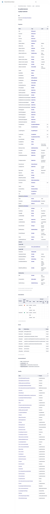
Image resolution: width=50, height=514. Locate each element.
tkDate (32, 73)
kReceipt (20, 414)
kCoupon (20, 461)
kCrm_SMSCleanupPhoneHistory (24, 407)
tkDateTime (33, 85)
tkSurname (33, 38)
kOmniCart (20, 390)
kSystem (32, 237)
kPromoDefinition (22, 476)
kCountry (33, 50)
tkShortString (33, 259)
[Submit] (36, 2)
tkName (32, 36)
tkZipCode (33, 48)
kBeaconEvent (21, 400)
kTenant (32, 186)
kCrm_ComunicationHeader (23, 444)
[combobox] (41, 2)
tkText (32, 172)
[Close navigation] (15, 6)
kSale (20, 402)
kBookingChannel (22, 424)
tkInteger (33, 225)
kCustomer (33, 182)
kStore (32, 141)
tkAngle (32, 59)
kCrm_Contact (21, 451)
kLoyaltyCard (33, 134)
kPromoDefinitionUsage (23, 498)
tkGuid (32, 239)
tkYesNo (32, 64)
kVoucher (20, 466)
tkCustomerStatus (34, 188)
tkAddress (33, 43)
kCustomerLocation (22, 429)
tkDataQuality (33, 251)
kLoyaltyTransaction (22, 456)
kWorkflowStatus (34, 229)
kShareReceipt (21, 392)
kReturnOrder (21, 449)
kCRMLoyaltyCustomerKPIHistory (24, 383)
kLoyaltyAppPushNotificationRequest (25, 397)
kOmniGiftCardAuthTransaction (24, 378)
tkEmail (32, 75)
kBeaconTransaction (22, 417)
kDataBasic (29, 17)
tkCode (32, 170)
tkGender (33, 70)
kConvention (33, 82)
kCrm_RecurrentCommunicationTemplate (26, 481)
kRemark (33, 203)
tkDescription (33, 279)
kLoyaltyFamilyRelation (35, 124)
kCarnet (20, 483)
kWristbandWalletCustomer (23, 439)
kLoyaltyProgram (34, 130)
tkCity (32, 45)
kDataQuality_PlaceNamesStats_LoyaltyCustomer (27, 395)
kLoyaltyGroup (33, 191)
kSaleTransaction (22, 473)
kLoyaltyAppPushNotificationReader (25, 385)
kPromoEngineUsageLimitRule (24, 495)
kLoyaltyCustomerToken (35, 136)
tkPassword (33, 31)
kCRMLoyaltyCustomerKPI (23, 410)
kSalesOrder (21, 468)
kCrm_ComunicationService (23, 488)
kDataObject (25, 17)
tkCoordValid (33, 66)
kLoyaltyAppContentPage (23, 490)
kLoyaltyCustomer (34, 126)
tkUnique (33, 208)
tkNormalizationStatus (35, 180)
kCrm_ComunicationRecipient (24, 446)
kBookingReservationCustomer (24, 380)
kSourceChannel (34, 164)
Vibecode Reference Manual (9, 1)
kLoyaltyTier (33, 193)
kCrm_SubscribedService (35, 246)
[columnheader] (21, 329)
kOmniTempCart (21, 463)
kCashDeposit (21, 454)
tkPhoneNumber (34, 77)
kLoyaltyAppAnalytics (22, 441)
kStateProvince (34, 53)
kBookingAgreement (22, 419)
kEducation (33, 152)
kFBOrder (20, 422)
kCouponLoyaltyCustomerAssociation (25, 405)
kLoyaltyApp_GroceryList (23, 432)
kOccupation (33, 150)
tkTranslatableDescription (35, 201)
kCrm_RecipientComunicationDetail (25, 471)
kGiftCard (20, 493)
